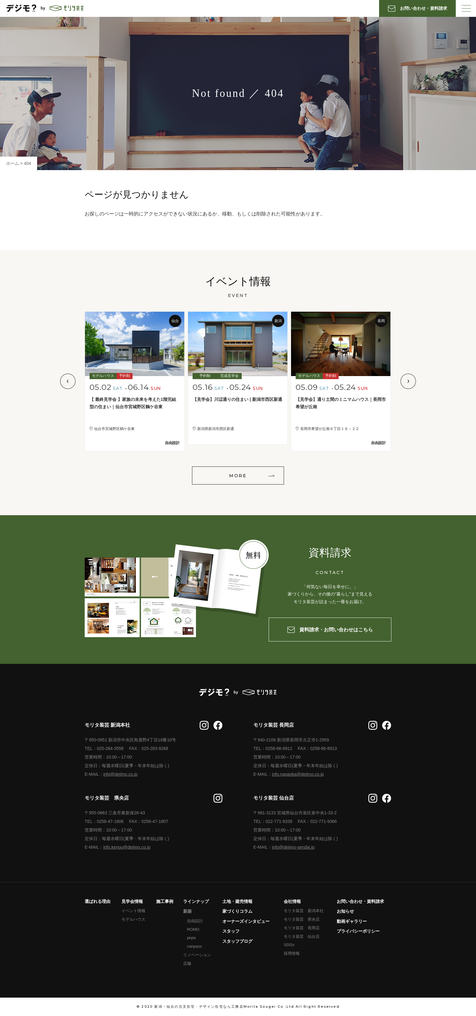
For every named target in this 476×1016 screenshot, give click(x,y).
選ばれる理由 (97, 901)
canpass (194, 946)
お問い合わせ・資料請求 (360, 901)
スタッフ (231, 931)
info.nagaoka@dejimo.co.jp (298, 774)
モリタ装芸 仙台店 (302, 936)
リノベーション (197, 955)
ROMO (193, 929)
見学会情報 (132, 901)
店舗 (187, 963)
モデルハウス (133, 919)
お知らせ (345, 911)
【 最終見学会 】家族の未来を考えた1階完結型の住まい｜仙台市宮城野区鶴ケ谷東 (133, 403)
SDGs (289, 944)
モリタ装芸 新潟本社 (304, 910)
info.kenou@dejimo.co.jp (127, 847)
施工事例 (164, 901)
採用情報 (292, 953)
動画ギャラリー (352, 921)
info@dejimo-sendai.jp (293, 847)
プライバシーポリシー (358, 931)
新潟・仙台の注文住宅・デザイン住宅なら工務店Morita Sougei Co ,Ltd (224, 1006)
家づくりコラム (237, 911)
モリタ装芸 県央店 (302, 919)
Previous (67, 381)
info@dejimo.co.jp (120, 774)
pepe (191, 937)
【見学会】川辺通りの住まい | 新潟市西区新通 (237, 399)
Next (408, 381)
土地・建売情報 (237, 901)
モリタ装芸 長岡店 (302, 928)
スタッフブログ (237, 941)
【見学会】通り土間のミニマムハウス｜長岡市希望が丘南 (341, 403)
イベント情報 (133, 910)
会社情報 (292, 901)
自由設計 (195, 921)
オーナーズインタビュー (246, 921)
